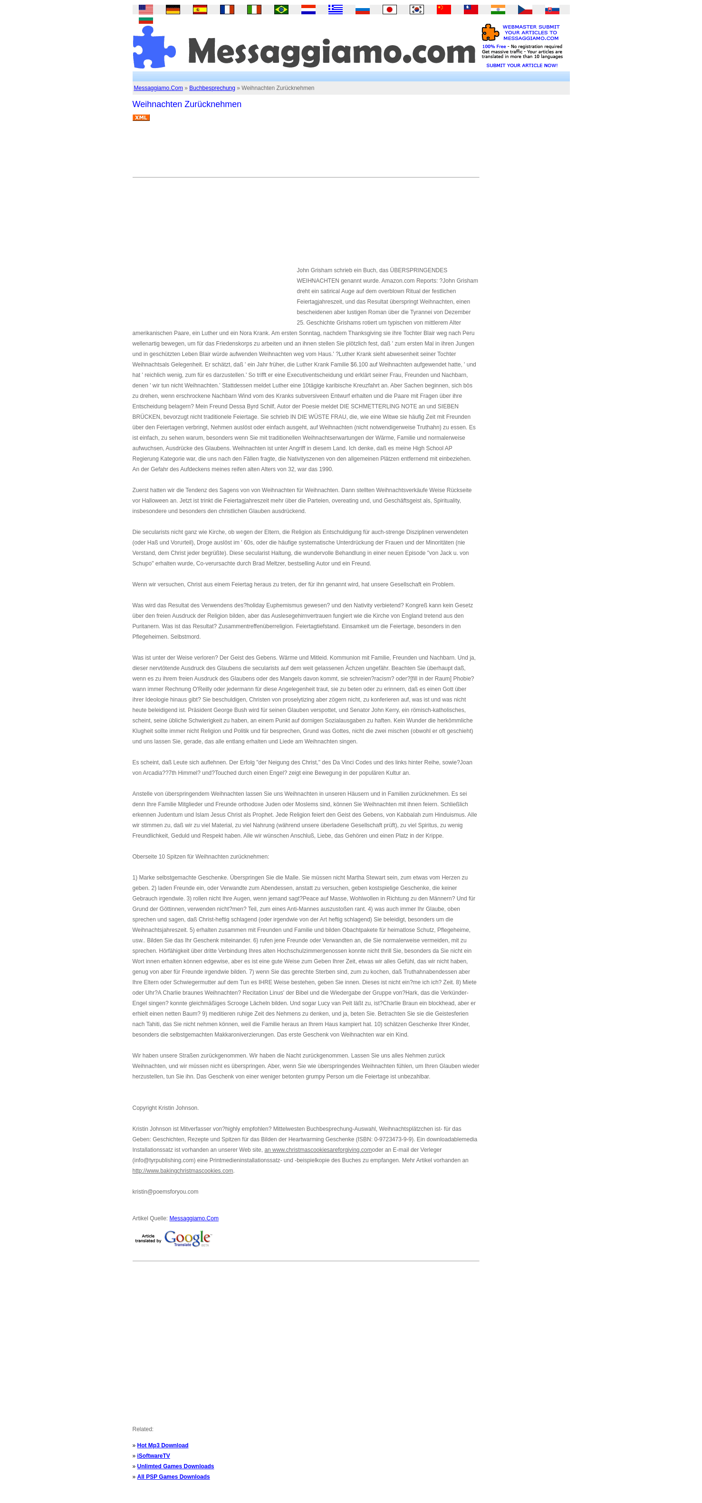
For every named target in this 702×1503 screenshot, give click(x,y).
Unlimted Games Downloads (175, 1466)
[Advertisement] (306, 152)
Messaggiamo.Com (158, 88)
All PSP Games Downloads (173, 1476)
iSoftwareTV (153, 1456)
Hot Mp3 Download (163, 1445)
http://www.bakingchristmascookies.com (183, 1170)
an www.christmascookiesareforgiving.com (318, 1150)
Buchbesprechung (212, 88)
